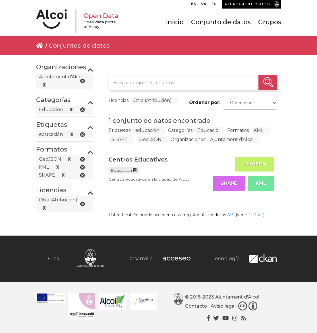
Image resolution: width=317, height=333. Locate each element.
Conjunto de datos (221, 22)
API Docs (254, 214)
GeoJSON (254, 164)
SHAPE (229, 183)
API (231, 214)
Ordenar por (204, 102)
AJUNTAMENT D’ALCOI (248, 4)
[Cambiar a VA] (203, 5)
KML (261, 183)
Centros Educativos (138, 159)
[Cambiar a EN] (214, 5)
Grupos (269, 22)
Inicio (175, 22)
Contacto (196, 306)
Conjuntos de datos (79, 45)
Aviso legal (223, 306)
